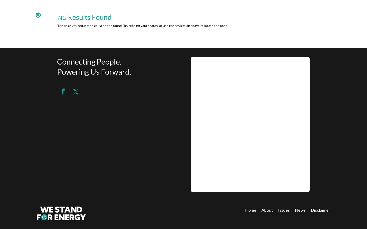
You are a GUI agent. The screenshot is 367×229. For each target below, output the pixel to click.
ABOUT (307, 12)
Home (250, 210)
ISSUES (342, 12)
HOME (288, 12)
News (300, 210)
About (267, 210)
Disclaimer (320, 210)
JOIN (325, 12)
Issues (284, 210)
